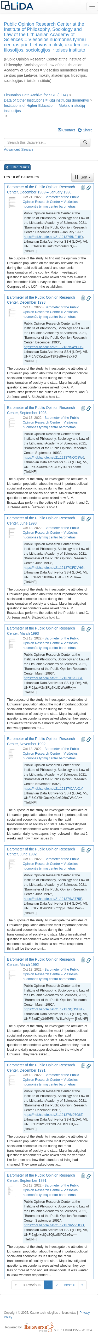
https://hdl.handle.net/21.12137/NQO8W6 (54, 457)
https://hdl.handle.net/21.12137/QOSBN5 (54, 1009)
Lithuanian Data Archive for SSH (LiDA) (36, 95)
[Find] (85, 142)
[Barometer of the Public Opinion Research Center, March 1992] (13, 974)
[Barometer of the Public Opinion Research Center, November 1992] (13, 754)
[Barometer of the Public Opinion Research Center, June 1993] (13, 533)
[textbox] (42, 142)
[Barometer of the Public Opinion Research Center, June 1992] (13, 864)
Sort (82, 177)
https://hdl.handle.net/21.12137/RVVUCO (54, 1225)
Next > (69, 1285)
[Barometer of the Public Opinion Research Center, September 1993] (13, 423)
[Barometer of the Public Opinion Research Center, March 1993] (13, 643)
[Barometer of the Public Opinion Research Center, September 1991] (13, 1190)
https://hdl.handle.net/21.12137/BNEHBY (53, 237)
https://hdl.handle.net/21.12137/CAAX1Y (53, 788)
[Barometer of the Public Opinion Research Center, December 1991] (13, 1080)
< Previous (32, 1285)
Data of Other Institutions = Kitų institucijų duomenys (46, 100)
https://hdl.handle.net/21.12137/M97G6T (53, 1115)
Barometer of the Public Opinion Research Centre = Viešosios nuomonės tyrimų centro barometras (51, 201)
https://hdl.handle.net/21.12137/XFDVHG (54, 568)
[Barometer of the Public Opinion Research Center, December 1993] (13, 312)
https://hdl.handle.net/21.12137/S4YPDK (53, 347)
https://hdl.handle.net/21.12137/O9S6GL (53, 678)
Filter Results (17, 167)
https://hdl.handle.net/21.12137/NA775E (53, 899)
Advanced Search (18, 149)
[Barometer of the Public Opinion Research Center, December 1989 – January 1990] (13, 202)
